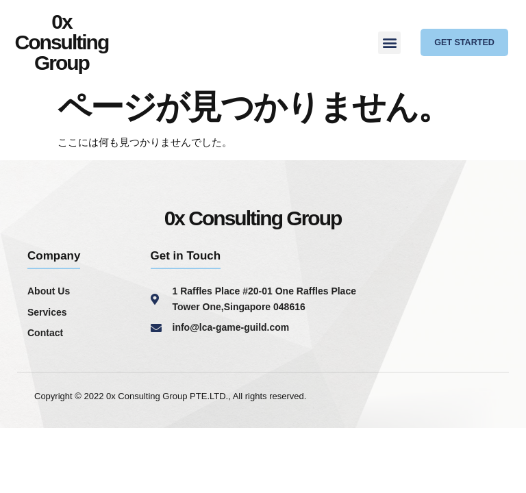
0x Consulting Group (62, 42)
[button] (389, 42)
